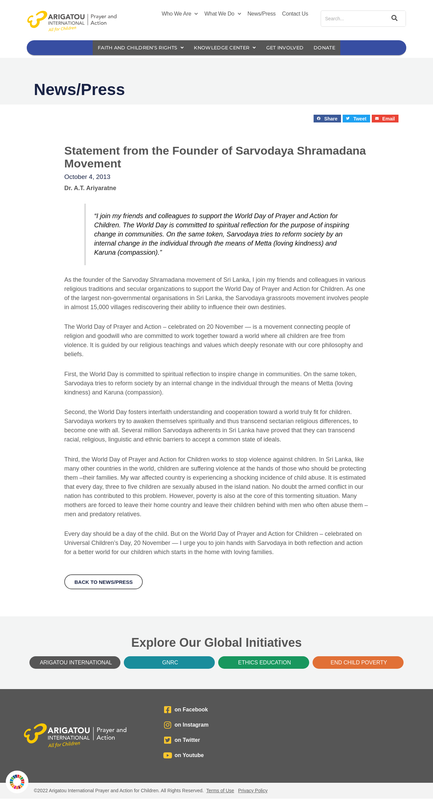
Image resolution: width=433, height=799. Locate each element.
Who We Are (180, 13)
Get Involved (290, 48)
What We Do (222, 13)
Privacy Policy (253, 791)
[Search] (393, 18)
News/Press (262, 14)
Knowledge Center (225, 48)
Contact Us (295, 14)
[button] (327, 119)
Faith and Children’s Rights (136, 48)
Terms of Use (220, 791)
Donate (331, 48)
